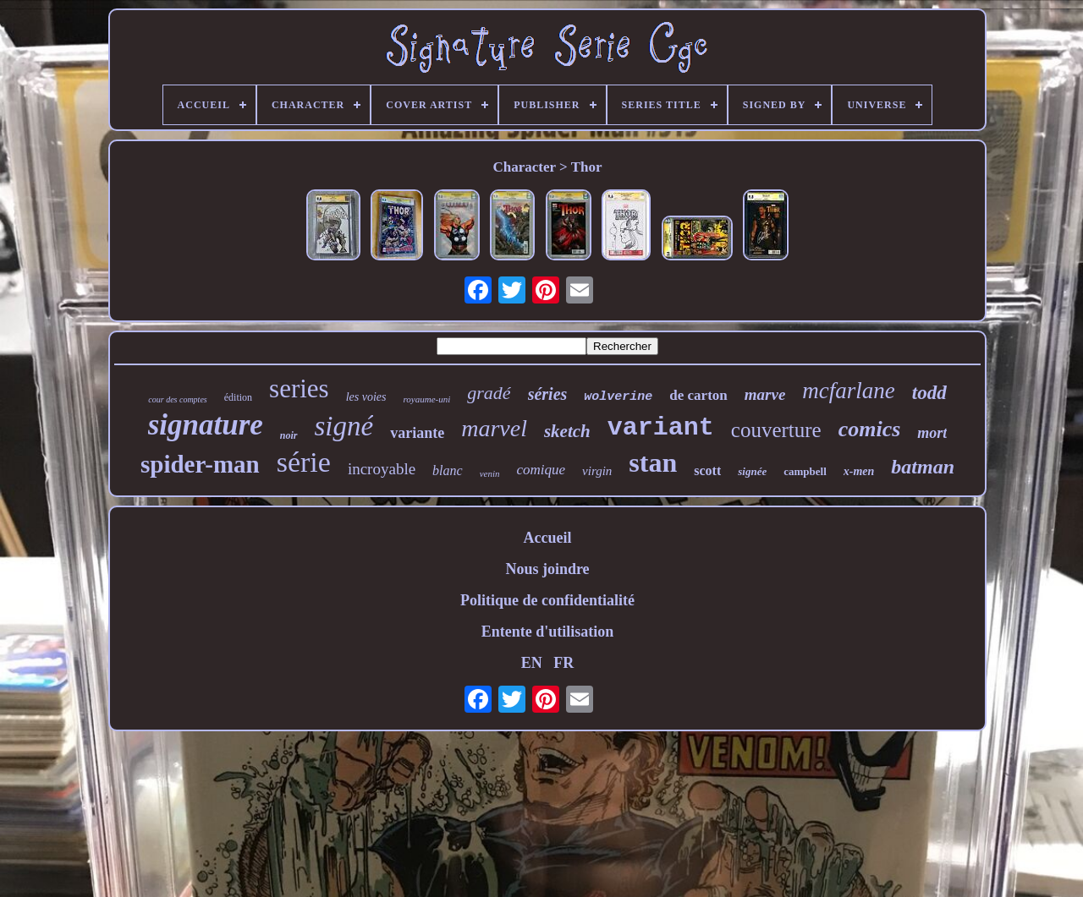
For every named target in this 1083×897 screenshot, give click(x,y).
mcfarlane (848, 390)
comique (540, 470)
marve (765, 394)
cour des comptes (177, 399)
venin (490, 473)
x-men (859, 471)
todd (929, 392)
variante (417, 432)
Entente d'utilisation (547, 631)
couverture (776, 429)
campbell (805, 471)
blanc (447, 470)
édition (238, 397)
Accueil (548, 537)
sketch (567, 431)
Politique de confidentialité (547, 600)
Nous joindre (547, 569)
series (299, 388)
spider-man (200, 464)
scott (707, 470)
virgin (597, 471)
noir (289, 435)
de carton (698, 395)
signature (205, 424)
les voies (366, 397)
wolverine (618, 397)
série (304, 462)
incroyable (381, 469)
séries (548, 394)
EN (531, 662)
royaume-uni (426, 399)
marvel (494, 428)
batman (922, 467)
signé (344, 426)
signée (752, 471)
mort (932, 432)
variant (660, 427)
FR (563, 662)
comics (869, 429)
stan (653, 462)
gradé (488, 392)
